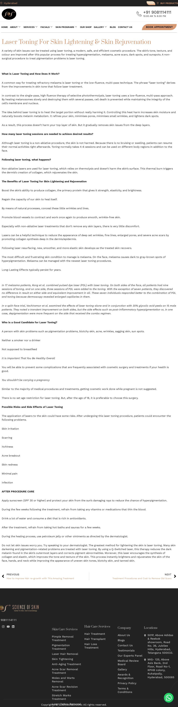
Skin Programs (65, 27)
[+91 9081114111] (140, 14)
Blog (112, 26)
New (151, 3)
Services (29, 27)
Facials (45, 27)
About (14, 27)
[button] (169, 698)
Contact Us (124, 26)
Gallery (99, 27)
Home (3, 26)
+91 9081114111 (159, 12)
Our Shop (84, 26)
